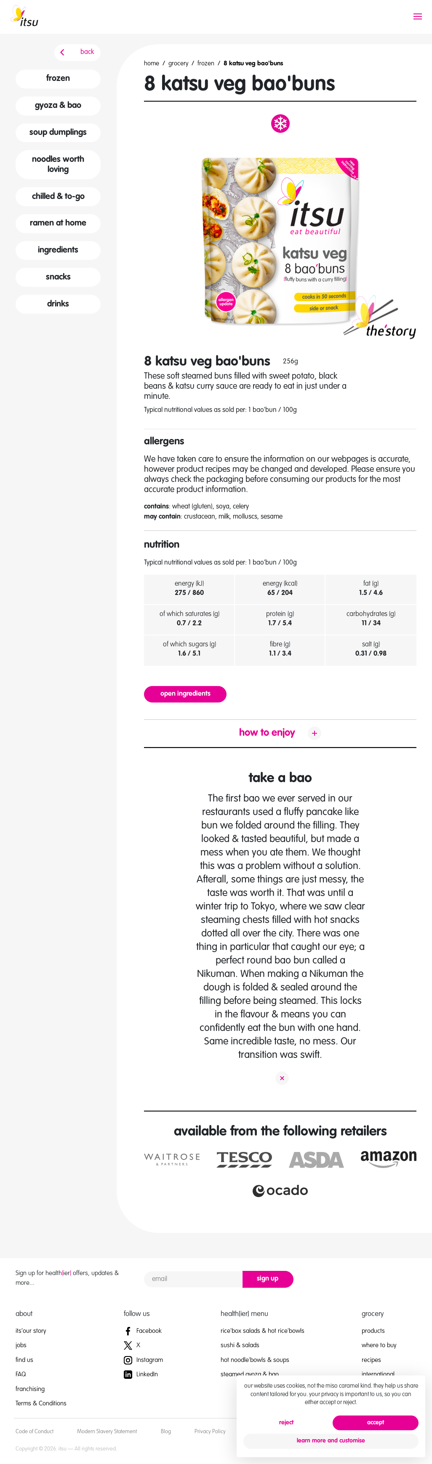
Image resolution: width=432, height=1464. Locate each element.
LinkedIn (141, 1374)
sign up (267, 1279)
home (151, 63)
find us (24, 1360)
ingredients (58, 250)
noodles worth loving (58, 165)
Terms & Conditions (41, 1403)
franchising (30, 1389)
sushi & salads (240, 1345)
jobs (21, 1345)
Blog (166, 1431)
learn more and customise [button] (331, 1441)
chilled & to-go (58, 197)
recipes (371, 1360)
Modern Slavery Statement (107, 1431)
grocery (178, 63)
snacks (58, 277)
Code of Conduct (34, 1431)
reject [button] (286, 1423)
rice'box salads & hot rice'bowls (262, 1331)
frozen (58, 79)
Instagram (143, 1360)
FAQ (21, 1374)
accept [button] (375, 1423)
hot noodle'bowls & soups (255, 1360)
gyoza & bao (58, 106)
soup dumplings (58, 133)
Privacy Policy (210, 1431)
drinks (58, 304)
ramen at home (58, 223)
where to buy (379, 1345)
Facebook (143, 1331)
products (373, 1331)
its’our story (31, 1331)
